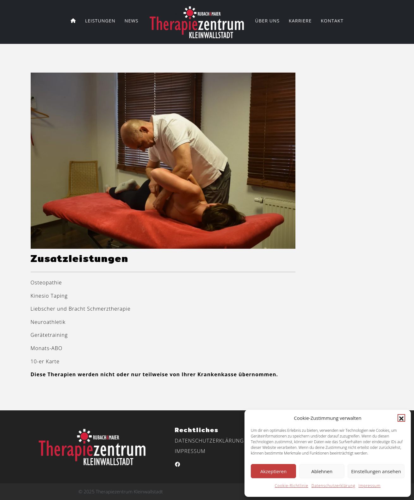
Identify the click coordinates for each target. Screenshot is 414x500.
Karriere (300, 21)
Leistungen (100, 21)
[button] (401, 418)
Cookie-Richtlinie (291, 485)
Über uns (267, 21)
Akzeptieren (273, 471)
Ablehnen (321, 471)
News (132, 21)
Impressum (369, 485)
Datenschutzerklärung (333, 485)
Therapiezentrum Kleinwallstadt (129, 491)
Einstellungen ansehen (376, 471)
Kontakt (332, 21)
